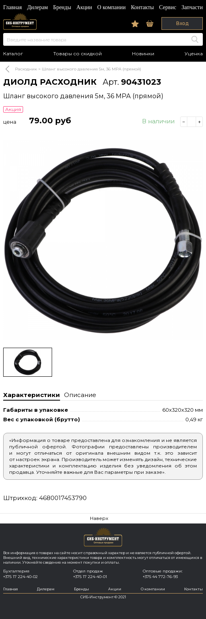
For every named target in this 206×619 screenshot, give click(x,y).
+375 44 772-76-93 (160, 576)
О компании (111, 7)
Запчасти (192, 7)
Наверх (99, 518)
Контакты (142, 7)
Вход (182, 23)
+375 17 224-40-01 (90, 576)
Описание (80, 395)
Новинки (143, 53)
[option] (103, 240)
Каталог (13, 53)
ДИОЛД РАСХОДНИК (50, 82)
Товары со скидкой (77, 53)
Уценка (194, 53)
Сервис (167, 7)
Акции (84, 7)
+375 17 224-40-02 (20, 576)
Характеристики (31, 395)
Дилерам (37, 7)
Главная (12, 7)
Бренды (62, 7)
